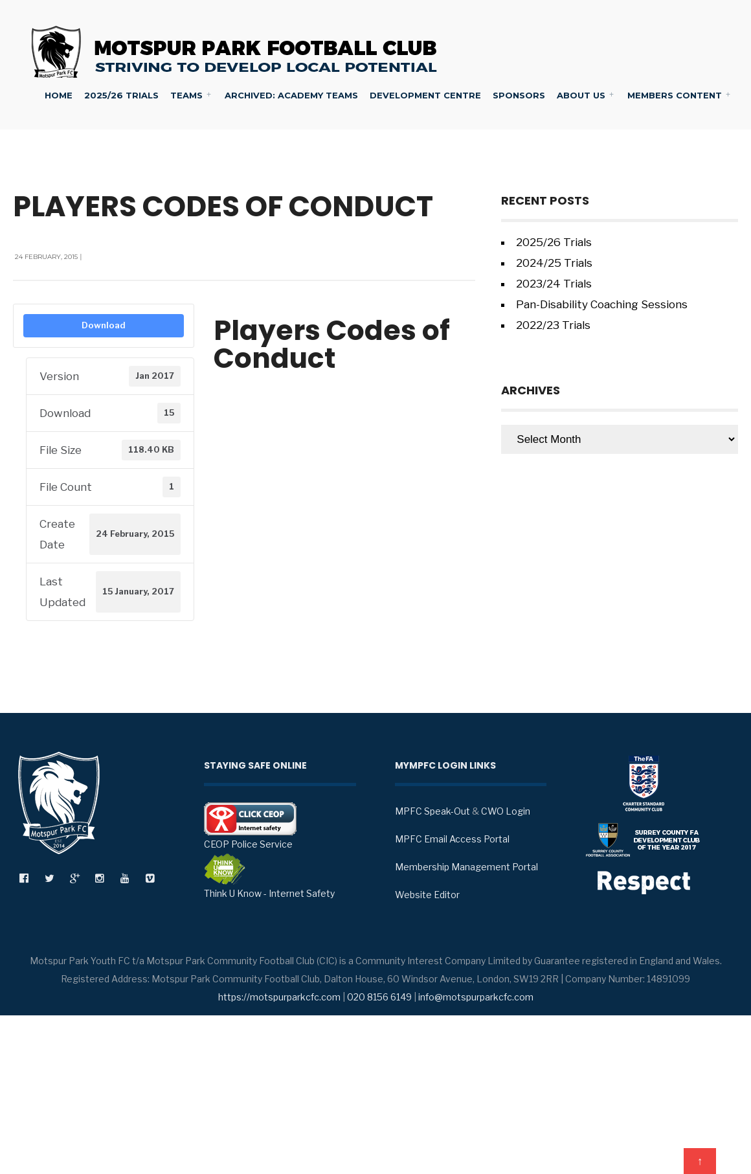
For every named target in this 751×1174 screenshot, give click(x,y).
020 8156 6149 (379, 996)
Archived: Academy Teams (291, 95)
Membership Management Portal (466, 866)
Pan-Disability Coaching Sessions (602, 304)
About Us (581, 95)
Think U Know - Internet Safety (269, 876)
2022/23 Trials (553, 325)
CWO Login (505, 811)
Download (104, 325)
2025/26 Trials (121, 95)
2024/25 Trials (554, 262)
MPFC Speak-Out (432, 811)
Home (59, 95)
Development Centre (425, 95)
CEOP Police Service (250, 826)
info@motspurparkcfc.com (475, 996)
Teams (186, 95)
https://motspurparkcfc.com (279, 996)
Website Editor (427, 894)
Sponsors (519, 95)
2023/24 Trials (554, 283)
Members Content (674, 95)
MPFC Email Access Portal (452, 838)
